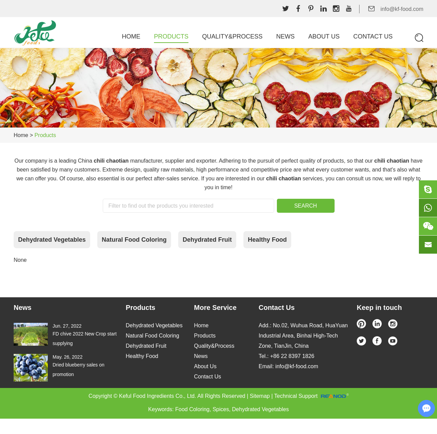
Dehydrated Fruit (207, 239)
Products (171, 36)
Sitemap (260, 396)
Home (131, 36)
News (285, 36)
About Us (324, 36)
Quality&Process (232, 36)
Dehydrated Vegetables (52, 239)
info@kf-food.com (401, 9)
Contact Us (373, 36)
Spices (221, 409)
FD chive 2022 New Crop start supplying (85, 338)
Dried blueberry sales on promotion (78, 369)
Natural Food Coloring (134, 239)
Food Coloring (192, 409)
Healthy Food (267, 239)
